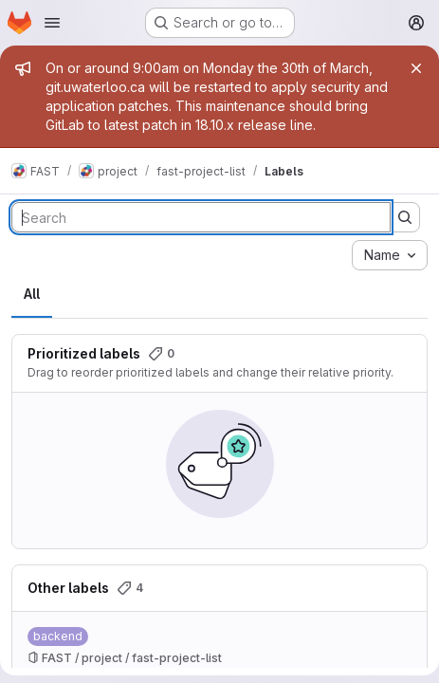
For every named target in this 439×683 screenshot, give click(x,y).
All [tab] (32, 294)
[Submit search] (405, 217)
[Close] (416, 68)
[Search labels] (201, 217)
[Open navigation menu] (52, 23)
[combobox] (390, 255)
